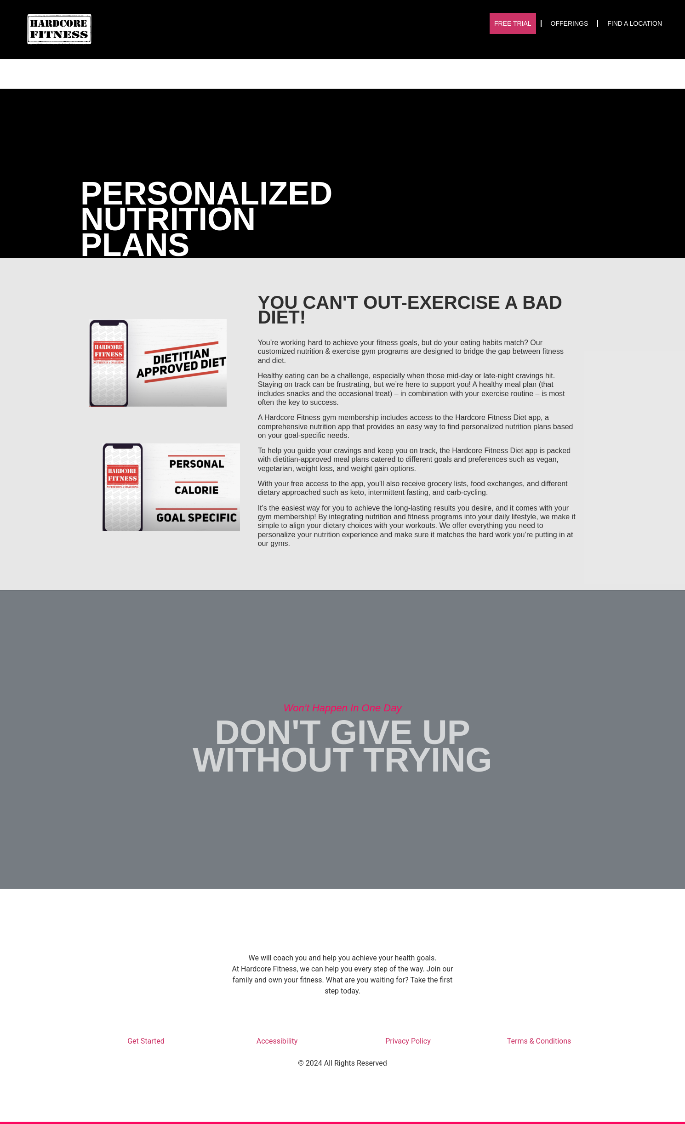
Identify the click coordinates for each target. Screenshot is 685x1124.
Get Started (146, 1041)
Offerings (569, 23)
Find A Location (634, 23)
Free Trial (512, 23)
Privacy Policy (408, 1041)
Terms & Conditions (539, 1041)
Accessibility (277, 1041)
